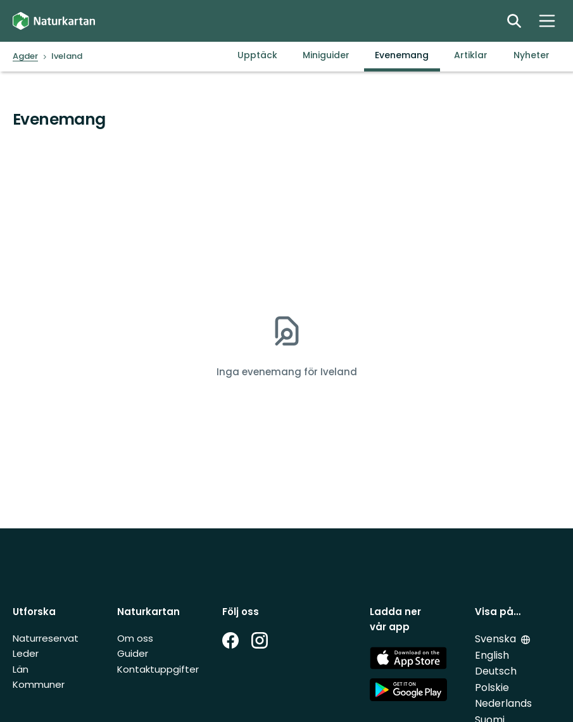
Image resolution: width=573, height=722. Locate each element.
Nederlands (503, 703)
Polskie (492, 687)
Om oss (135, 638)
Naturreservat (46, 638)
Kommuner (39, 684)
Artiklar (471, 55)
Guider (132, 653)
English (492, 655)
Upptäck (257, 55)
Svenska (495, 639)
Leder (26, 653)
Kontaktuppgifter (158, 669)
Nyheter (531, 55)
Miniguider (326, 55)
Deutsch (496, 671)
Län (20, 669)
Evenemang (402, 55)
